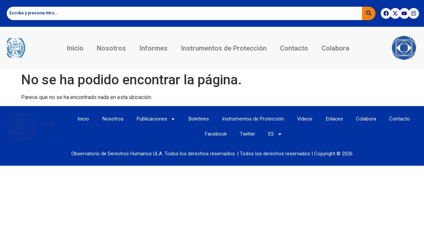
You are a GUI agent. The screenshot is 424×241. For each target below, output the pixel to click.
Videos (305, 119)
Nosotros (111, 48)
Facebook (215, 134)
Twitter (247, 134)
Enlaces (334, 119)
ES (276, 134)
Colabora (335, 48)
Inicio (75, 48)
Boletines (198, 119)
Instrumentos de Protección (224, 48)
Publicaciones (155, 119)
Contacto (294, 48)
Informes (153, 48)
